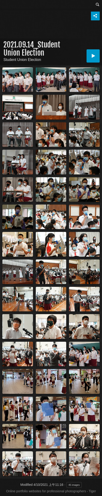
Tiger (92, 491)
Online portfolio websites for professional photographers (46, 491)
